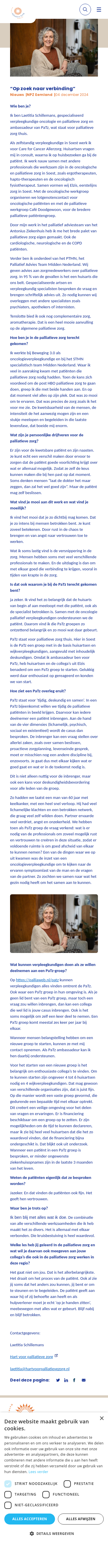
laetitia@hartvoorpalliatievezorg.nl (39, 1368)
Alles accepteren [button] (29, 1518)
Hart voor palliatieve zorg (31, 1356)
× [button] (101, 1418)
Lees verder (38, 1471)
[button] (54, 1533)
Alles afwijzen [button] (81, 1518)
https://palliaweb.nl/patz (37, 979)
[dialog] (54, 1477)
